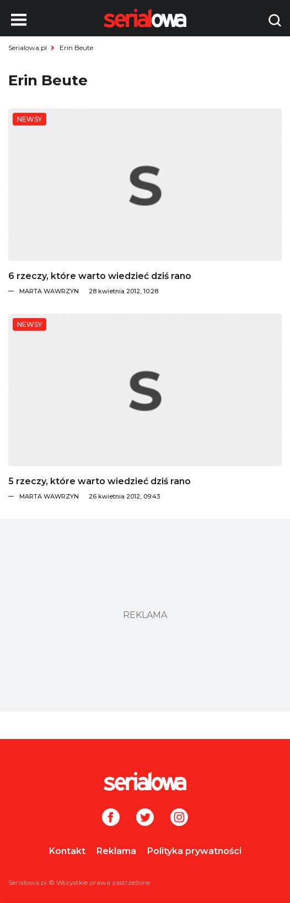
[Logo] (145, 781)
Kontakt (67, 851)
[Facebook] (111, 818)
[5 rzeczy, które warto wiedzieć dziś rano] (145, 390)
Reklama (116, 851)
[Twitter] (145, 818)
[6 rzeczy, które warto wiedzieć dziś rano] (145, 184)
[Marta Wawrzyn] (150, 291)
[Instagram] (179, 818)
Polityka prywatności (194, 851)
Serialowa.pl (27, 47)
